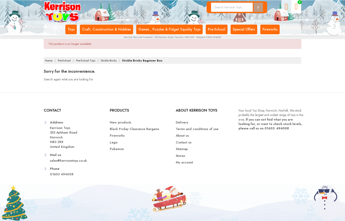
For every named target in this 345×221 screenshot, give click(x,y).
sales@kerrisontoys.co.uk (68, 160)
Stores (180, 156)
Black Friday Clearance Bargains (134, 129)
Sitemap (182, 149)
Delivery (182, 122)
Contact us (183, 142)
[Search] (232, 7)
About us (182, 135)
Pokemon (117, 149)
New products (120, 122)
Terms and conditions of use (197, 129)
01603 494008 (61, 174)
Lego (113, 142)
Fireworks (117, 135)
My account (184, 162)
